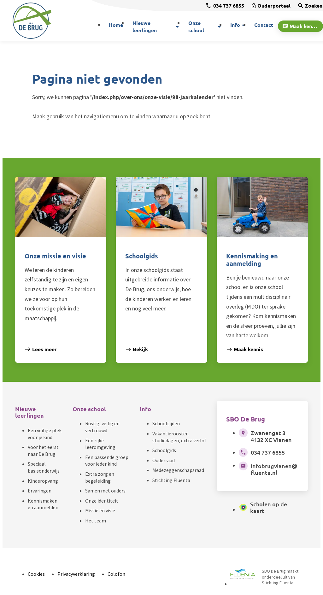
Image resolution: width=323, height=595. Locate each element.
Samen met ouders (105, 490)
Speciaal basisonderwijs (44, 467)
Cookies (36, 574)
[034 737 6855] (225, 6)
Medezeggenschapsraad (178, 470)
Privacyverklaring (76, 574)
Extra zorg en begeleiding (99, 477)
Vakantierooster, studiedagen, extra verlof (179, 437)
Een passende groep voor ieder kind (106, 460)
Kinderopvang (43, 481)
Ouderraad (163, 460)
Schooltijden (166, 423)
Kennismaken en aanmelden (43, 504)
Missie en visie (100, 510)
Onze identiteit (101, 501)
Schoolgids (164, 450)
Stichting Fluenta (171, 480)
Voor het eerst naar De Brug (43, 450)
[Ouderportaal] (271, 6)
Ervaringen (39, 490)
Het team (95, 520)
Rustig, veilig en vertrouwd (102, 426)
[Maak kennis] (300, 26)
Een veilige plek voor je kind (45, 433)
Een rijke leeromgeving (100, 444)
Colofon (116, 574)
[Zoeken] (310, 6)
